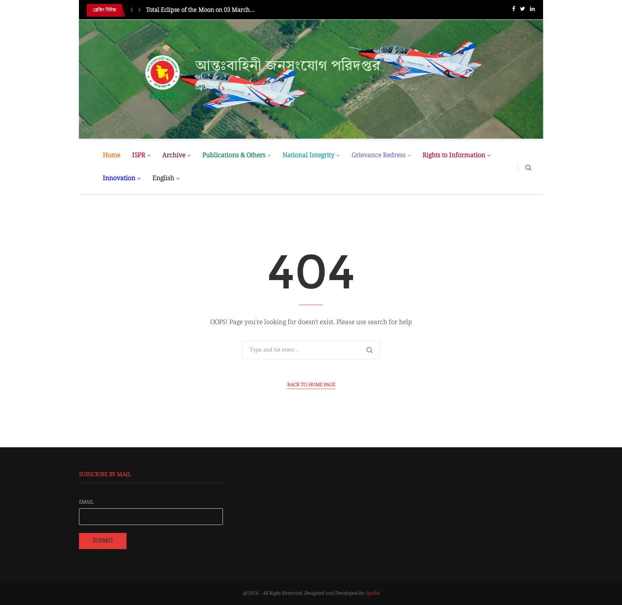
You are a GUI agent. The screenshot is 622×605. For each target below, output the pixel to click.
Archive (173, 155)
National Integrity (308, 155)
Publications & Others (233, 155)
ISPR (138, 155)
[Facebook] (514, 10)
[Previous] (132, 10)
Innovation (119, 178)
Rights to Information (453, 155)
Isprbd (372, 593)
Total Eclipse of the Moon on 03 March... (200, 10)
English (163, 178)
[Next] (139, 10)
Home (111, 155)
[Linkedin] (532, 10)
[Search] (528, 167)
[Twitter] (523, 10)
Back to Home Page (311, 385)
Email (88, 502)
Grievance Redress (378, 155)
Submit (102, 540)
